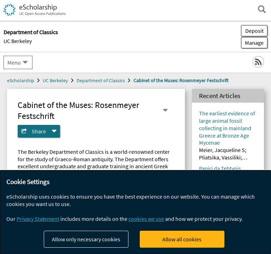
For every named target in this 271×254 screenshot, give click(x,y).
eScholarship (20, 80)
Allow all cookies (181, 239)
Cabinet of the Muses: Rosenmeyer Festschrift (180, 80)
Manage (252, 42)
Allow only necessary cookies (86, 239)
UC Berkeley (18, 40)
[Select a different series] (165, 110)
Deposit (254, 30)
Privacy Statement (38, 218)
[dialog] (135, 212)
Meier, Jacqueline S (222, 149)
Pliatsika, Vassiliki (220, 157)
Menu (14, 62)
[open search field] (261, 9)
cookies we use (146, 218)
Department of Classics (101, 80)
